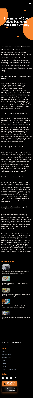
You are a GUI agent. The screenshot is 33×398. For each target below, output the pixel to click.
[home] (7, 4)
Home (3, 352)
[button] (29, 4)
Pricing (4, 363)
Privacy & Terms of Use (9, 369)
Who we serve (6, 357)
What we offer (6, 354)
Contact (4, 366)
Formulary (5, 360)
